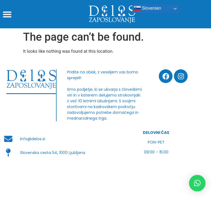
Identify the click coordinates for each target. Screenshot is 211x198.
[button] (7, 14)
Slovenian (147, 8)
